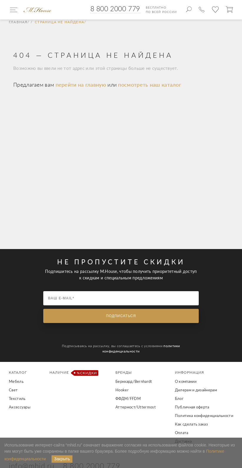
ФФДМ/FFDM (128, 398)
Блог (179, 398)
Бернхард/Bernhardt (133, 381)
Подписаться (121, 316)
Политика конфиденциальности (204, 415)
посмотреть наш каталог (149, 84)
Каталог (18, 372)
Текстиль (17, 398)
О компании (185, 381)
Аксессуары (19, 407)
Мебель (16, 381)
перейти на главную (82, 84)
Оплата (181, 432)
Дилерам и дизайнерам (196, 390)
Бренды (123, 372)
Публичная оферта (192, 407)
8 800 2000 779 (115, 8)
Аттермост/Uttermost (135, 407)
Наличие (72, 373)
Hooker (122, 390)
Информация (189, 372)
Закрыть (62, 459)
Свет (13, 390)
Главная (18, 22)
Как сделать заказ (191, 424)
